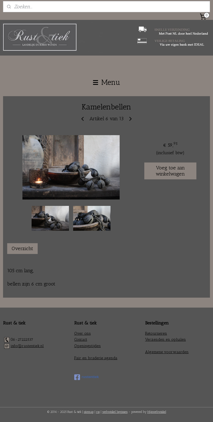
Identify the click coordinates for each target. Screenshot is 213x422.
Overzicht (22, 248)
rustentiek (86, 377)
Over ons (82, 333)
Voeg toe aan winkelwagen (170, 171)
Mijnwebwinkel (156, 412)
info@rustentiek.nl (27, 346)
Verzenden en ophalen (165, 339)
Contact (80, 339)
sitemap (89, 412)
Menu (106, 82)
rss (98, 412)
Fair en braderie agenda (95, 358)
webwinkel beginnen (115, 412)
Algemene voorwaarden (167, 352)
